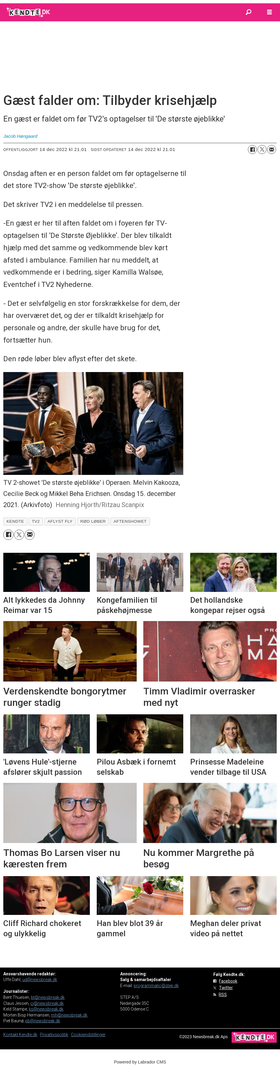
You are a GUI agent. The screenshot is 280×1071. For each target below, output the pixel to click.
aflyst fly (59, 521)
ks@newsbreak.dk (46, 1009)
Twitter (226, 987)
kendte (15, 521)
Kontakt (11, 1034)
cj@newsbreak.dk (47, 1003)
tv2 (36, 521)
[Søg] (248, 12)
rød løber (93, 521)
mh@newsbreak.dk (69, 1015)
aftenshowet (130, 521)
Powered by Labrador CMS (140, 1062)
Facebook (228, 981)
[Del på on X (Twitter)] (261, 149)
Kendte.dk (28, 1034)
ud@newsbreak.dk (39, 979)
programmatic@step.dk (156, 985)
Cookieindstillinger (88, 1034)
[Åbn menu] (269, 12)
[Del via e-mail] (271, 149)
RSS (223, 994)
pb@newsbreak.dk (42, 1020)
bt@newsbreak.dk (48, 997)
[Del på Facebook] (252, 149)
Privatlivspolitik (54, 1034)
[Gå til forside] (29, 12)
